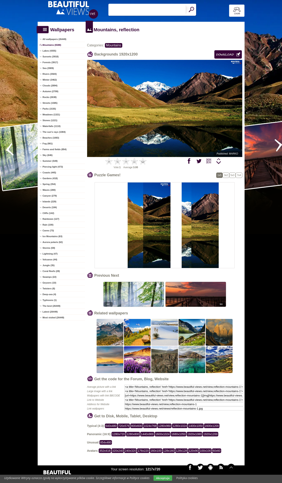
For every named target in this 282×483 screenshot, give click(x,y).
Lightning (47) (50, 253)
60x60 (217, 450)
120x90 (193, 450)
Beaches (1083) (51, 137)
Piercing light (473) (53, 166)
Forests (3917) (50, 62)
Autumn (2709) (50, 91)
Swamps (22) (49, 277)
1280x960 (164, 425)
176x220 (143, 450)
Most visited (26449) (53, 317)
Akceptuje (162, 478)
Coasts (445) (49, 172)
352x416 (104, 450)
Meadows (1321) (51, 114)
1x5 (219, 175)
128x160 (168, 450)
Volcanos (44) (50, 259)
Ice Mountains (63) (52, 236)
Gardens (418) (50, 178)
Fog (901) (48, 143)
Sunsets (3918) (51, 56)
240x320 (130, 450)
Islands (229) (49, 201)
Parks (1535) (49, 108)
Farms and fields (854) (55, 149)
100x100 (205, 450)
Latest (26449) (50, 311)
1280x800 (133, 434)
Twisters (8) (49, 288)
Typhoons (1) (50, 300)
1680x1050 (178, 434)
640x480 (111, 425)
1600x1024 (162, 434)
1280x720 (118, 434)
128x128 (181, 450)
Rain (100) (48, 224)
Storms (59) (49, 248)
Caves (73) (48, 230)
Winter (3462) (50, 79)
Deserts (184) (50, 207)
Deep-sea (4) (49, 294)
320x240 (117, 450)
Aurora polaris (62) (53, 242)
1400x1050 (195, 425)
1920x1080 (194, 434)
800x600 (136, 425)
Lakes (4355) (49, 51)
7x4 (239, 175)
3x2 (226, 175)
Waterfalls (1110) (52, 126)
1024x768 (150, 425)
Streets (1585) (50, 103)
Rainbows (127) (51, 219)
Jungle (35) (49, 265)
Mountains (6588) (52, 45)
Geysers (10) (49, 282)
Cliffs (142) (48, 213)
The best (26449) (51, 306)
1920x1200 (210, 434)
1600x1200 (212, 425)
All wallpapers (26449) (54, 39)
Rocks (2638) (50, 97)
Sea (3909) (48, 68)
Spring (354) (49, 184)
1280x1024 (180, 425)
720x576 (124, 425)
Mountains (113, 45)
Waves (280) (49, 190)
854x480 (105, 442)
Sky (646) (48, 155)
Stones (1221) (50, 120)
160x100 (156, 450)
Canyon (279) (50, 195)
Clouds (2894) (50, 85)
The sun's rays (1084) (54, 132)
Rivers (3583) (50, 74)
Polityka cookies (187, 478)
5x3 (232, 175)
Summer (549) (50, 161)
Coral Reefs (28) (51, 271)
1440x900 (147, 434)
